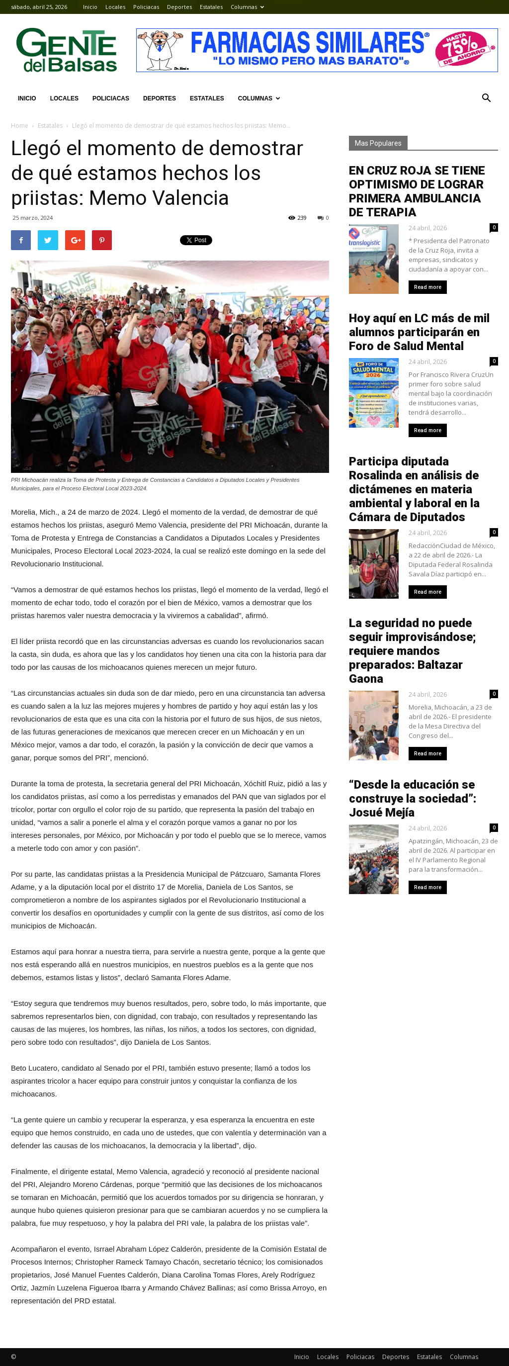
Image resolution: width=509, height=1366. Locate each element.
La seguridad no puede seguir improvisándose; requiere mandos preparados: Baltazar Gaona (412, 651)
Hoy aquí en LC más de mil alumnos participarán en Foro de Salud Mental (419, 332)
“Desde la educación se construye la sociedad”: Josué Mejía (412, 799)
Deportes (179, 6)
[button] (486, 98)
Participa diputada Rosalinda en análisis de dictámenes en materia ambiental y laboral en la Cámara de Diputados (414, 489)
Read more (427, 287)
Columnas (247, 6)
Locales (115, 6)
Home (19, 125)
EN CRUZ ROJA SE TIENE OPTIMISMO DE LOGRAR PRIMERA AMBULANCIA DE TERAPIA (417, 191)
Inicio (90, 6)
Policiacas (146, 6)
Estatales (211, 6)
